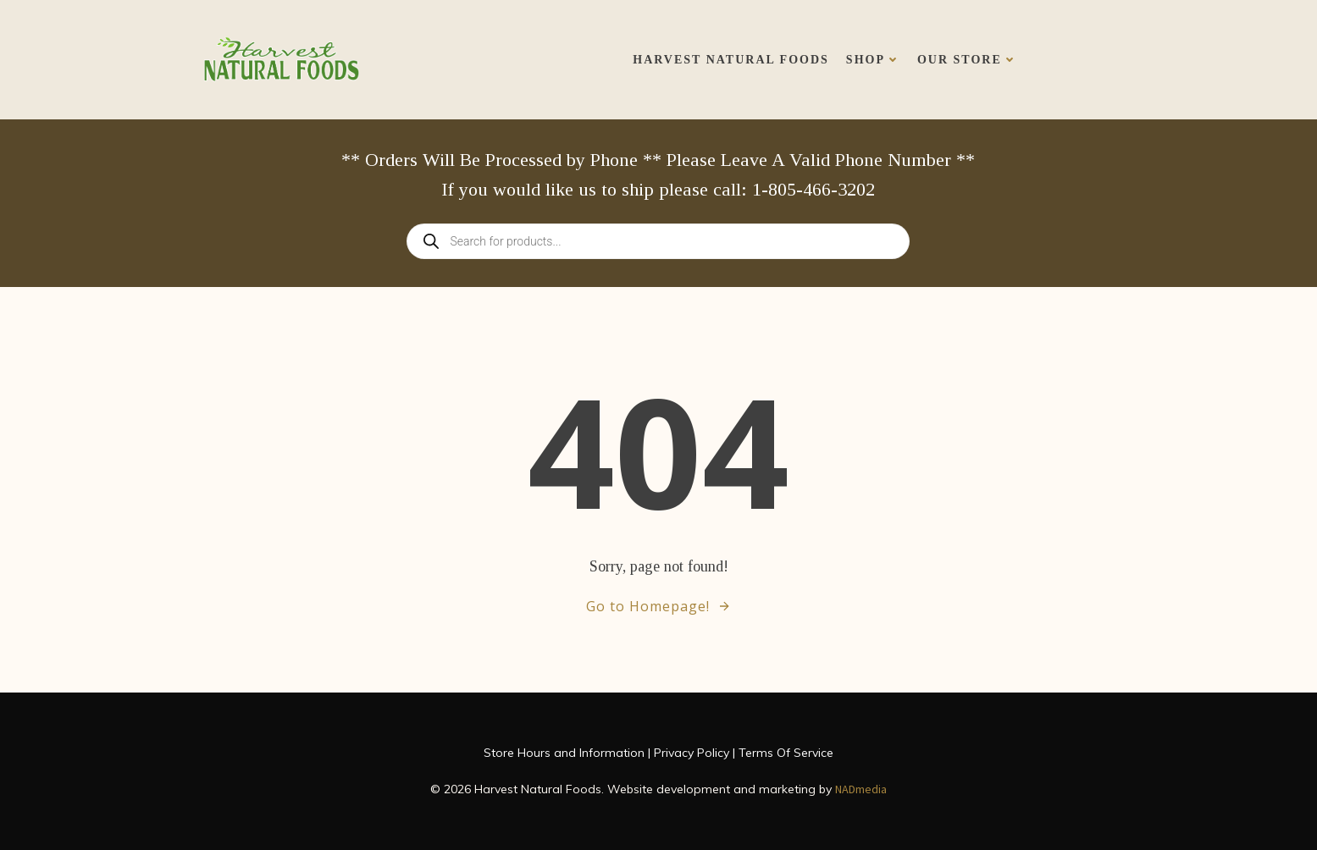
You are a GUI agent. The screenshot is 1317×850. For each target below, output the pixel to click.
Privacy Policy (691, 752)
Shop (873, 59)
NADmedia (861, 789)
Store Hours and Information (564, 752)
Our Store (967, 59)
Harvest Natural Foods (731, 59)
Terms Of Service (786, 752)
